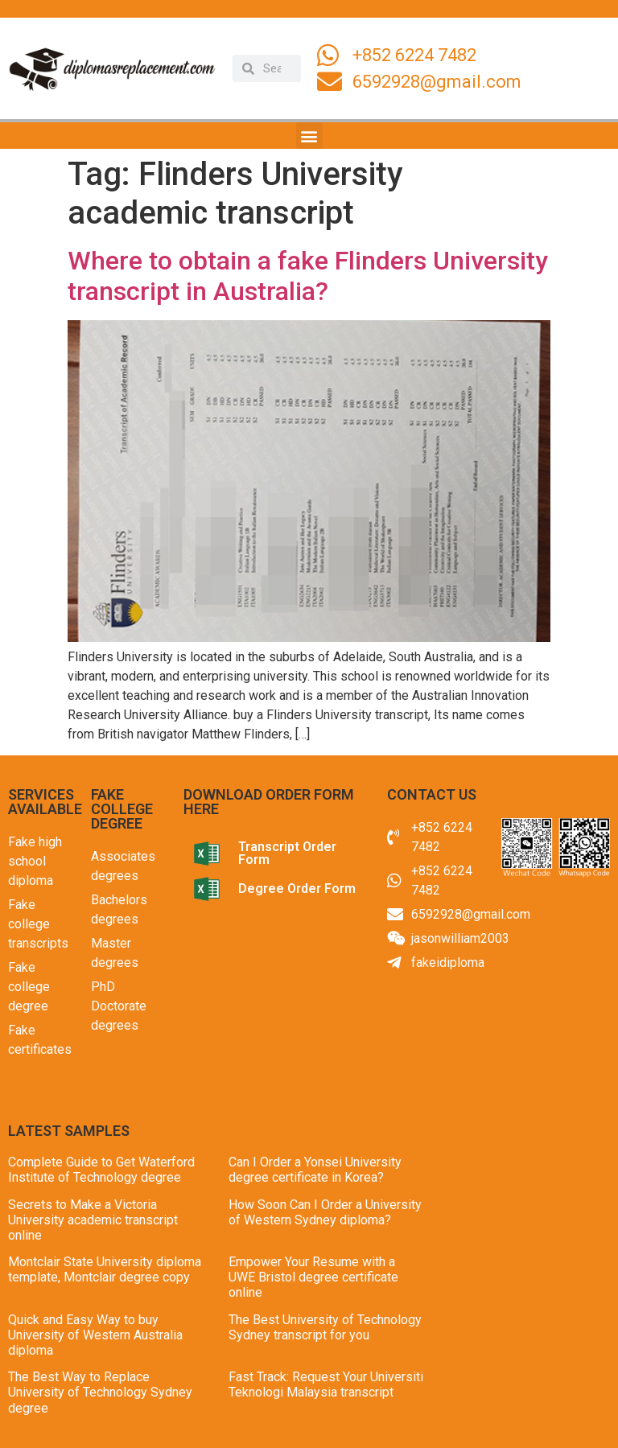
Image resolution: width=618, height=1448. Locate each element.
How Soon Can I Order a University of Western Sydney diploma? (325, 1212)
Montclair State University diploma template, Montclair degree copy (104, 1269)
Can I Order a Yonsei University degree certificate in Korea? (315, 1169)
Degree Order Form (297, 888)
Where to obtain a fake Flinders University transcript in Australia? (308, 275)
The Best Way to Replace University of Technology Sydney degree (100, 1392)
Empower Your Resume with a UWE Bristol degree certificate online (313, 1277)
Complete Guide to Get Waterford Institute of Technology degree (101, 1169)
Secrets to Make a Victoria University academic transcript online (93, 1220)
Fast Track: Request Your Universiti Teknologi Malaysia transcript (326, 1384)
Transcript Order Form (287, 853)
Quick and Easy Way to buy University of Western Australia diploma (95, 1335)
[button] (309, 135)
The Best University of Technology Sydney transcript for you (325, 1327)
